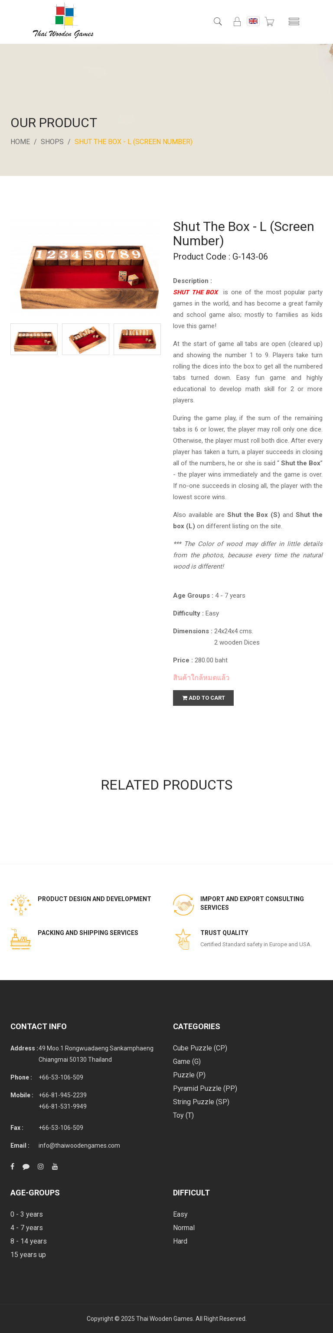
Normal (184, 1228)
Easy (180, 1214)
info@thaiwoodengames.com (79, 1145)
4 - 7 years (26, 1228)
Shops (52, 142)
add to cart (203, 697)
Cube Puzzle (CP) (200, 1048)
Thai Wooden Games (164, 1318)
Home (20, 142)
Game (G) (187, 1061)
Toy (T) (183, 1115)
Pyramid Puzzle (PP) (205, 1088)
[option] (34, 339)
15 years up (28, 1255)
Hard (180, 1241)
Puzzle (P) (189, 1075)
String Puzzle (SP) (201, 1102)
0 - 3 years (26, 1214)
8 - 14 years (28, 1241)
